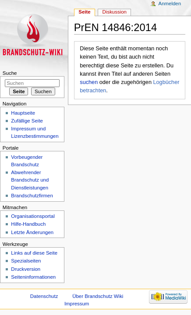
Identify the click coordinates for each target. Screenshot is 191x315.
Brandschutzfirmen (32, 195)
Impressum (76, 303)
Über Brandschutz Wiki (97, 296)
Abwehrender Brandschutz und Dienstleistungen (30, 180)
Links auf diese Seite (34, 253)
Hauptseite (23, 113)
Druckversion (25, 269)
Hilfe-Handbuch (28, 224)
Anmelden (170, 3)
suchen (89, 82)
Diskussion (115, 11)
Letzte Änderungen (32, 232)
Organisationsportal (32, 216)
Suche (10, 73)
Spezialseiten (26, 260)
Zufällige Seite (27, 120)
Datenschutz (44, 296)
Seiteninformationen (33, 277)
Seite (84, 11)
